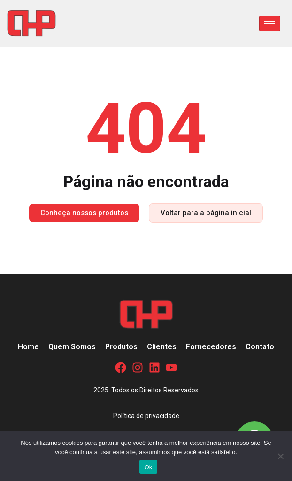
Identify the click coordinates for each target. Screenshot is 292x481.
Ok (148, 467)
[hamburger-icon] (269, 23)
